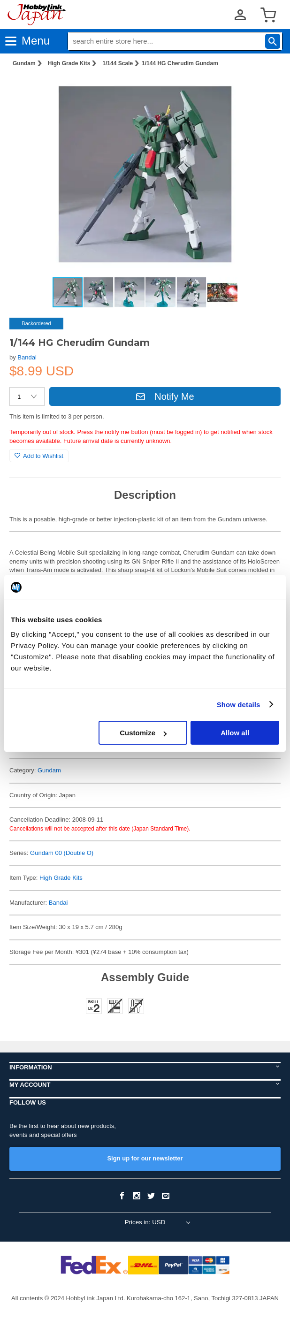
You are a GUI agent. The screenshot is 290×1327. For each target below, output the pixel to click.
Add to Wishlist (39, 455)
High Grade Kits (69, 63)
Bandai (26, 357)
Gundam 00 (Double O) (61, 852)
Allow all (235, 733)
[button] (264, 90)
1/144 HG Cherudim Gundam (180, 63)
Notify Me (165, 396)
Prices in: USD (145, 1222)
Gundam (24, 63)
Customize (143, 733)
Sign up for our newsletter (145, 1158)
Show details (238, 705)
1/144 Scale (117, 63)
